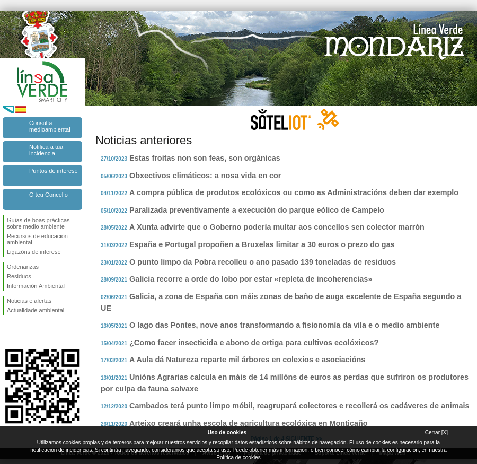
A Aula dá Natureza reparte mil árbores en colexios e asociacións (247, 359)
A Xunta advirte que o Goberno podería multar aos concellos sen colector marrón (277, 227)
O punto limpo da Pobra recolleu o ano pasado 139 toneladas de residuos (262, 262)
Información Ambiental (36, 286)
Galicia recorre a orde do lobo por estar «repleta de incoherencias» (250, 279)
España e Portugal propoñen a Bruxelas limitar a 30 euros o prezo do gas (262, 244)
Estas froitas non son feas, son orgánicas (204, 158)
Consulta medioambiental (49, 126)
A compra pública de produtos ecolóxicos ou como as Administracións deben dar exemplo (293, 192)
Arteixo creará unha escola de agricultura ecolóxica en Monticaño (248, 423)
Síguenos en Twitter (26, 332)
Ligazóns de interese (34, 252)
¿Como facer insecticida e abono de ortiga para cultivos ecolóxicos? (253, 342)
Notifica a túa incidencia (46, 150)
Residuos (19, 276)
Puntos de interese (53, 171)
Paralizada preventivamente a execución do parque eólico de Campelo (256, 210)
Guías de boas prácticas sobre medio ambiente (38, 223)
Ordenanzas (23, 267)
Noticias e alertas (29, 300)
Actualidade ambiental (35, 310)
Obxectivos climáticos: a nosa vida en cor (205, 175)
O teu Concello (48, 194)
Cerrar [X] (436, 432)
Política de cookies (238, 457)
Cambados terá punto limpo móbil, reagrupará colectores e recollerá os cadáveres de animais (299, 405)
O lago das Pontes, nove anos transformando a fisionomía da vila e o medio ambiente (284, 325)
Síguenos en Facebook (9, 332)
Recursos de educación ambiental (37, 239)
